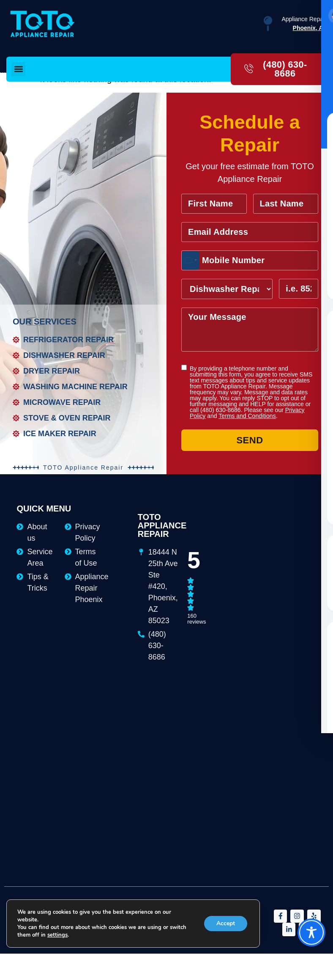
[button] (18, 69)
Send (249, 440)
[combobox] (190, 260)
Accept (225, 923)
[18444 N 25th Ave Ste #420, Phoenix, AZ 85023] (255, 541)
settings (57, 935)
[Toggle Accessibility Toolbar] (311, 932)
